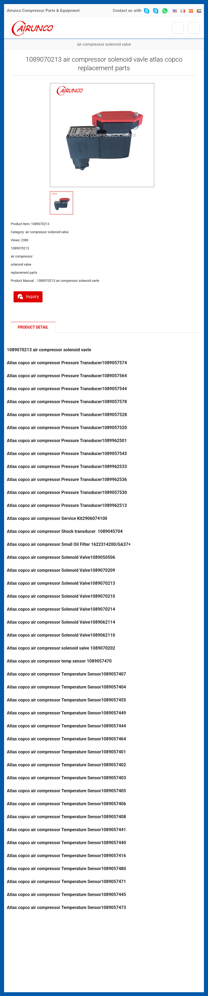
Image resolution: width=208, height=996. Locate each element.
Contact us (122, 10)
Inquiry (30, 295)
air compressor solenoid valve (104, 44)
